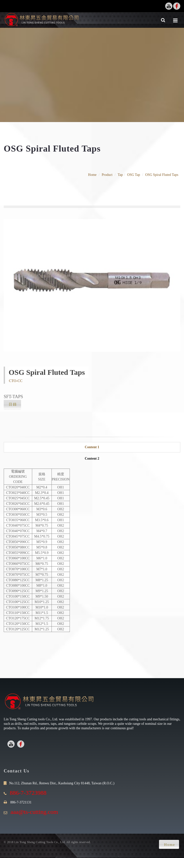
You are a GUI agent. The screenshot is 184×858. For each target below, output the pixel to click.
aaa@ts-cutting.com (34, 812)
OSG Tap (133, 175)
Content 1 (92, 447)
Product (107, 175)
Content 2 (92, 458)
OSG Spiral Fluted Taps (161, 175)
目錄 (13, 404)
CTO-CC (16, 381)
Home (92, 175)
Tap (120, 175)
